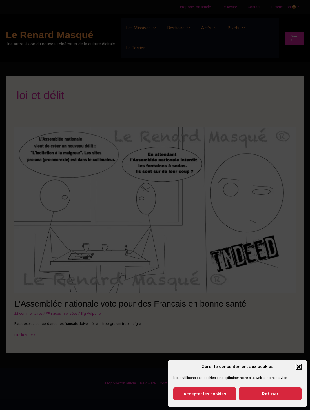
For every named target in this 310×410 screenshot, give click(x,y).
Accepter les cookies (204, 393)
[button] (299, 367)
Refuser (270, 393)
